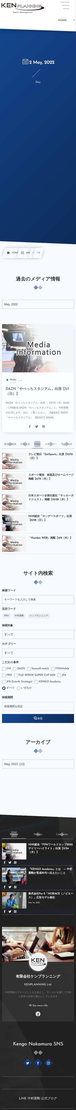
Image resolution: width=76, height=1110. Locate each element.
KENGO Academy (47, 682)
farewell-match (38, 669)
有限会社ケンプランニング (38, 977)
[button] (65, 5)
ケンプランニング (39, 616)
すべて (8, 688)
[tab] (10, 444)
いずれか (24, 688)
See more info (40, 1006)
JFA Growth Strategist (17, 682)
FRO (6, 616)
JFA (61, 675)
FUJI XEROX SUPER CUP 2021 (34, 675)
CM (6, 669)
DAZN (19, 669)
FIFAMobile (60, 669)
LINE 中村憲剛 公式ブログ (38, 1098)
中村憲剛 (19, 616)
